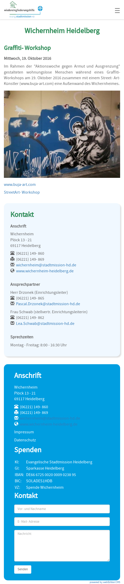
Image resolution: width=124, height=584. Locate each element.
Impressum (24, 432)
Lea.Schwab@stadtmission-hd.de (45, 323)
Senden (23, 569)
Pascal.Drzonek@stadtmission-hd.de (48, 303)
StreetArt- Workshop (22, 192)
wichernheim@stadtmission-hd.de (46, 265)
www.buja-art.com (20, 184)
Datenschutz (25, 440)
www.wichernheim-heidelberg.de (45, 271)
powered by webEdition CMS (105, 582)
